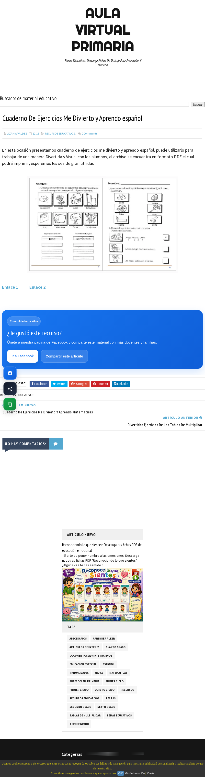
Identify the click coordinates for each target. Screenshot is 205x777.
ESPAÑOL (108, 651)
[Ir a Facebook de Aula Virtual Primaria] (10, 373)
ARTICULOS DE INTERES (84, 634)
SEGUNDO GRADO (80, 694)
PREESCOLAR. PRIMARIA (84, 669)
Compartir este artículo (64, 356)
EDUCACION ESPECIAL (83, 651)
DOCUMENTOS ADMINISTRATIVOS (90, 643)
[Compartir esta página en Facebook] (10, 388)
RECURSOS (127, 677)
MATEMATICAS (118, 660)
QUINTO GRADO (104, 677)
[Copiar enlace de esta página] (9, 404)
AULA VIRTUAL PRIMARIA (102, 30)
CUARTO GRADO (115, 634)
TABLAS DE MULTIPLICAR (85, 703)
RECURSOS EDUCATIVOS (60, 133)
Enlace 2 (37, 287)
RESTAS (111, 686)
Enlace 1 (10, 287)
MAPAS (99, 660)
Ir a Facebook (23, 356)
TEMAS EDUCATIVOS (119, 703)
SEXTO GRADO (106, 694)
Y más (150, 773)
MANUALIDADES (79, 660)
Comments (89, 133)
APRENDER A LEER (104, 626)
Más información (135, 773)
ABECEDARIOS (78, 626)
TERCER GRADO (79, 711)
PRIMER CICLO (114, 669)
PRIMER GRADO (79, 677)
